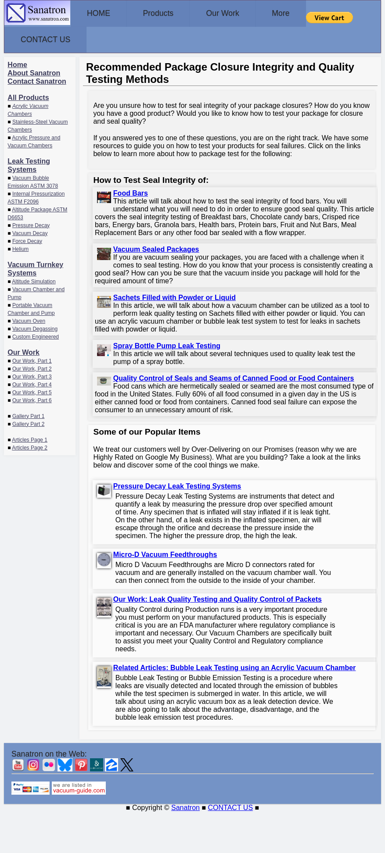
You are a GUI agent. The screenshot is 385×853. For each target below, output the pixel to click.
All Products (28, 96)
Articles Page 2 (29, 446)
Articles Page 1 (29, 438)
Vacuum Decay (29, 231)
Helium (20, 247)
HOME (102, 13)
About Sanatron (33, 71)
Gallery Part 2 (28, 422)
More (304, 13)
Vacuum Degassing (35, 327)
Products (168, 13)
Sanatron (185, 806)
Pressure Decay (31, 224)
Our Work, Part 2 (32, 367)
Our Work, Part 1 (32, 359)
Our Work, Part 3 (32, 375)
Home (17, 63)
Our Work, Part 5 (32, 391)
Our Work (239, 13)
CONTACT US (49, 38)
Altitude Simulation (33, 280)
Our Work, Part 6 (32, 399)
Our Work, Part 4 (32, 383)
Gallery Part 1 (28, 414)
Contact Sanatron (36, 79)
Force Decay (27, 239)
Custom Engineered (35, 335)
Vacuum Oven (28, 319)
